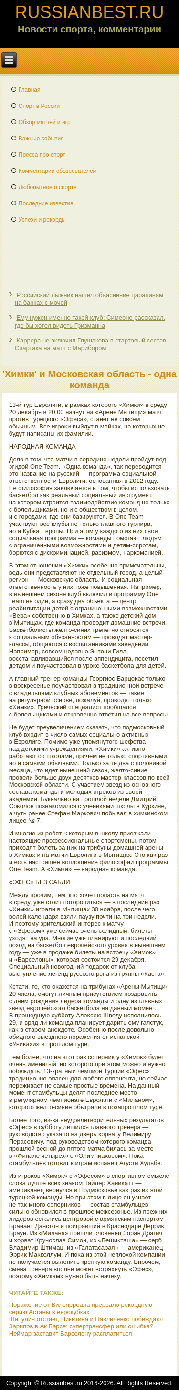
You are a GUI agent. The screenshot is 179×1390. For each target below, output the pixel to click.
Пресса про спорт (42, 154)
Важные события (41, 138)
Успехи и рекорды (42, 219)
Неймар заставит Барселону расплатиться (70, 1333)
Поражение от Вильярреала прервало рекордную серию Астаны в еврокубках (80, 1308)
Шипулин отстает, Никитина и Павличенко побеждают (86, 1319)
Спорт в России (39, 106)
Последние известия (46, 203)
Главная (30, 89)
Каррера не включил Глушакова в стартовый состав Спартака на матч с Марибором (90, 344)
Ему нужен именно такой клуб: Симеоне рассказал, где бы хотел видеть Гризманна (90, 321)
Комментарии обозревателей (57, 171)
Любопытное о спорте (48, 187)
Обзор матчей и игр (45, 122)
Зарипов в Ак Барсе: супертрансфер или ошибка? (81, 1326)
